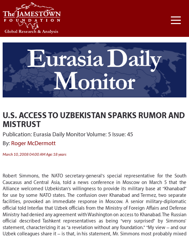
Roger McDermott (33, 143)
